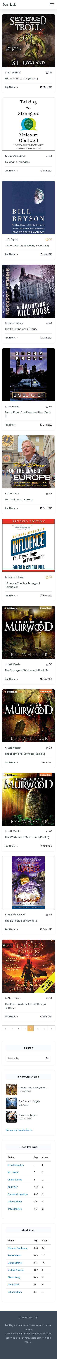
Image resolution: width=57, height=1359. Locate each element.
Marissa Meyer (15, 1262)
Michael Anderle (16, 1270)
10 (37, 1028)
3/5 (50, 156)
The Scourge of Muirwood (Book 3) (26, 670)
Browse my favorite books (19, 1130)
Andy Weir (13, 1187)
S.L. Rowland (14, 72)
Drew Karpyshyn (16, 1165)
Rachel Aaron (14, 1255)
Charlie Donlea (15, 1179)
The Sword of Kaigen (29, 1101)
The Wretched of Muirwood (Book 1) (27, 837)
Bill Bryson (13, 239)
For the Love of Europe (19, 499)
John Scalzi (13, 1284)
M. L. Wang (13, 1172)
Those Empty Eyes (28, 1115)
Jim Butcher (14, 406)
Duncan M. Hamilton (18, 1194)
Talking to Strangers (17, 162)
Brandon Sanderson (18, 1248)
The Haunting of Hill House (21, 329)
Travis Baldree (15, 1209)
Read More (12, 87)
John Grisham (15, 1201)
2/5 (50, 323)
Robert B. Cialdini (16, 577)
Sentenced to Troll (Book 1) (21, 78)
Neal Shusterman (16, 914)
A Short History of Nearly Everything (27, 245)
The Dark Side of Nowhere (21, 920)
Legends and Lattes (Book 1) (33, 1087)
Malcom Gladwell (16, 156)
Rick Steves (13, 493)
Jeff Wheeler (14, 664)
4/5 (50, 72)
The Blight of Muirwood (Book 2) (25, 753)
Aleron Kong (14, 998)
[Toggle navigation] (51, 4)
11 (44, 1028)
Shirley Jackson (15, 323)
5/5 (50, 239)
